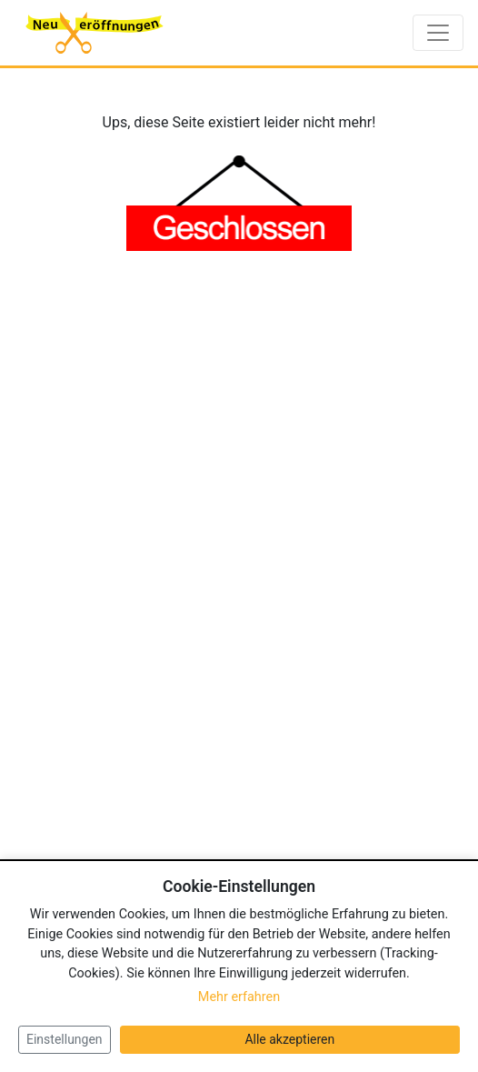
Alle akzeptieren (289, 1039)
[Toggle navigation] (438, 33)
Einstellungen (64, 1039)
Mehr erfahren (239, 997)
